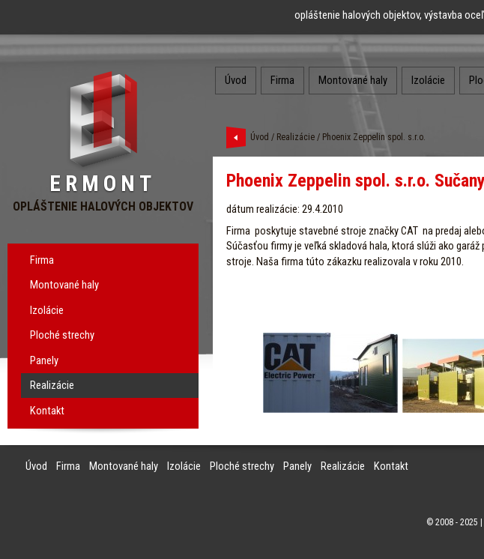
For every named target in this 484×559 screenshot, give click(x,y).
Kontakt (47, 410)
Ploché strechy (62, 335)
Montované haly (64, 284)
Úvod (235, 80)
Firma (42, 260)
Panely (44, 360)
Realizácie (52, 385)
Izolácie (47, 310)
